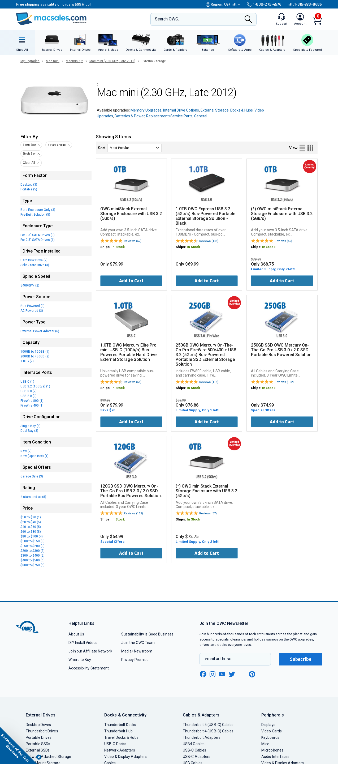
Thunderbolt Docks (120, 725)
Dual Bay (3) (29, 431)
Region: (223, 4)
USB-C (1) (27, 381)
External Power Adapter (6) (39, 331)
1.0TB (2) (27, 361)
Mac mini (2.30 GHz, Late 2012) (112, 61)
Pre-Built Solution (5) (35, 214)
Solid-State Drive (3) (34, 265)
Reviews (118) (208, 382)
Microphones (272, 750)
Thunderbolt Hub (118, 731)
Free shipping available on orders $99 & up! (53, 4)
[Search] (248, 19)
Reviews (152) (284, 382)
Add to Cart (131, 281)
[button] (18, 745)
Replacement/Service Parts (169, 116)
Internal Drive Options (181, 110)
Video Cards (271, 731)
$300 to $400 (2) (32, 555)
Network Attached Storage (48, 756)
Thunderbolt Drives (42, 731)
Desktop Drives (38, 725)
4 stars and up (57, 144)
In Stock (118, 247)
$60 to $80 (29, 144)
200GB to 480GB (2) (34, 356)
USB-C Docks (115, 744)
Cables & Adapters (201, 715)
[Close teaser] (38, 757)
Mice (265, 744)
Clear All (29, 163)
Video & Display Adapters (125, 756)
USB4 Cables (194, 744)
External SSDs (38, 750)
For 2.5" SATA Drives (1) (37, 240)
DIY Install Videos (82, 643)
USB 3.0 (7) (28, 391)
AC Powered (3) (31, 311)
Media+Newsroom (136, 651)
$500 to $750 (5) (32, 565)
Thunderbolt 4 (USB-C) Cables (208, 731)
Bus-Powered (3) (32, 306)
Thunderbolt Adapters (201, 737)
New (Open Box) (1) (34, 456)
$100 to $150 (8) (32, 541)
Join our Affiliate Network (90, 651)
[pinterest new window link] (252, 674)
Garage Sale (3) (31, 476)
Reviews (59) (283, 241)
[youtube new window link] (222, 674)
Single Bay (29, 153)
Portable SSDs (38, 744)
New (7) (26, 451)
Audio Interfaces (275, 756)
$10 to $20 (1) (30, 517)
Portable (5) (28, 189)
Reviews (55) (132, 382)
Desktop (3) (28, 184)
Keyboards (270, 737)
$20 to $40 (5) (30, 522)
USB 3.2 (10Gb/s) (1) (35, 386)
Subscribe (300, 659)
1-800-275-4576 (264, 4)
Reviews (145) (208, 241)
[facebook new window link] (203, 674)
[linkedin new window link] (242, 674)
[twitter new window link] (232, 673)
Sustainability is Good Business (147, 634)
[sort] (134, 148)
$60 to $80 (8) (30, 531)
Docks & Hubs (241, 110)
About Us (76, 634)
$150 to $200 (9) (32, 546)
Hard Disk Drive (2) (33, 260)
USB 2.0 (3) (28, 396)
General (200, 116)
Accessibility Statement (88, 668)
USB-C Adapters (196, 756)
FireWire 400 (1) (32, 405)
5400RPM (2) (29, 285)
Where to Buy (79, 660)
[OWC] (51, 19)
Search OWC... (167, 19)
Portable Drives (38, 737)
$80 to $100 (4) (31, 536)
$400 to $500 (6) (32, 560)
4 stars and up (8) (33, 497)
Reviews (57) (132, 241)
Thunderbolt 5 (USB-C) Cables (208, 725)
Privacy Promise (135, 660)
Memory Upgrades (146, 110)
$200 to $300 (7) (32, 551)
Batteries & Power (130, 116)
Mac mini (52, 61)
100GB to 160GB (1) (34, 351)
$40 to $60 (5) (30, 527)
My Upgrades (30, 61)
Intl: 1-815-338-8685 (304, 4)
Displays (268, 725)
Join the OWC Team (138, 643)
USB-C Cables (194, 750)
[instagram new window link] (212, 674)
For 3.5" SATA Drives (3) (37, 235)
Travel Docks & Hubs (121, 737)
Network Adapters (119, 750)
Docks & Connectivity (125, 715)
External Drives (40, 715)
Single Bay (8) (30, 426)
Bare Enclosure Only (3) (37, 210)
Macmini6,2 (74, 61)
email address (218, 658)
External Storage (215, 110)
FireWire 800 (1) (32, 401)
